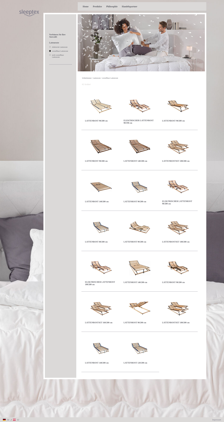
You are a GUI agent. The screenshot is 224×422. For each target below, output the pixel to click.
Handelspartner (129, 6)
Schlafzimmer (87, 78)
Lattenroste (97, 78)
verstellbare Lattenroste (110, 78)
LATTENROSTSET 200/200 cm (176, 161)
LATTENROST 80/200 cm (96, 242)
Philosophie (112, 6)
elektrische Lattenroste (60, 47)
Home (86, 6)
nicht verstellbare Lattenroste (58, 56)
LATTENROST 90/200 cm (96, 121)
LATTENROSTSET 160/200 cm (98, 323)
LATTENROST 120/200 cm (135, 363)
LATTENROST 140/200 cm (135, 161)
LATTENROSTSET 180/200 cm (176, 242)
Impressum (216, 420)
